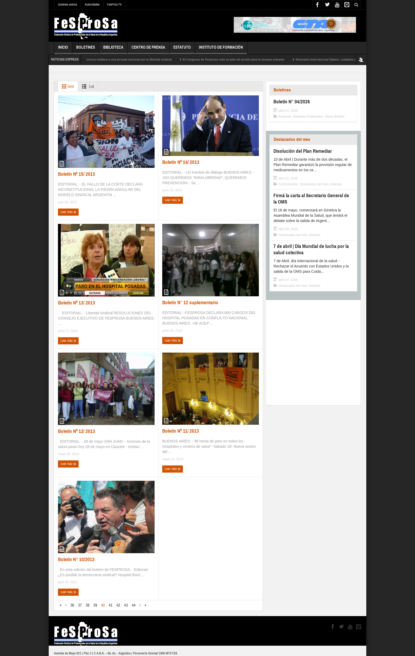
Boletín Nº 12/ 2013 (76, 431)
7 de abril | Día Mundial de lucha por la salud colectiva (311, 249)
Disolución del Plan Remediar (302, 151)
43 (126, 605)
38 (87, 605)
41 (110, 605)
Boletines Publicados (308, 116)
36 (72, 605)
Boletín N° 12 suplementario (190, 302)
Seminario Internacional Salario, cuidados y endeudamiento (341, 59)
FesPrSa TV (114, 4)
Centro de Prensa (148, 49)
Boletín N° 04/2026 (291, 102)
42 (118, 605)
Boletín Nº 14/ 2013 (180, 162)
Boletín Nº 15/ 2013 (76, 174)
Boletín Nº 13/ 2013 (76, 303)
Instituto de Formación (221, 49)
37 (80, 605)
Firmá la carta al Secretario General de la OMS (311, 198)
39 (95, 605)
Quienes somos (67, 4)
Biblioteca (113, 49)
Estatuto (182, 49)
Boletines (85, 49)
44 (134, 605)
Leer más (68, 212)
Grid (67, 86)
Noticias (336, 184)
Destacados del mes (292, 139)
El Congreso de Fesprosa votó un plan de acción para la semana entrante (238, 59)
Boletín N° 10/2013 (76, 559)
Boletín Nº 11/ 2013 (180, 431)
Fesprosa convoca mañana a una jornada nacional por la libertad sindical (126, 59)
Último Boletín (335, 116)
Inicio (63, 49)
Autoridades (92, 4)
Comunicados (288, 184)
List (87, 86)
